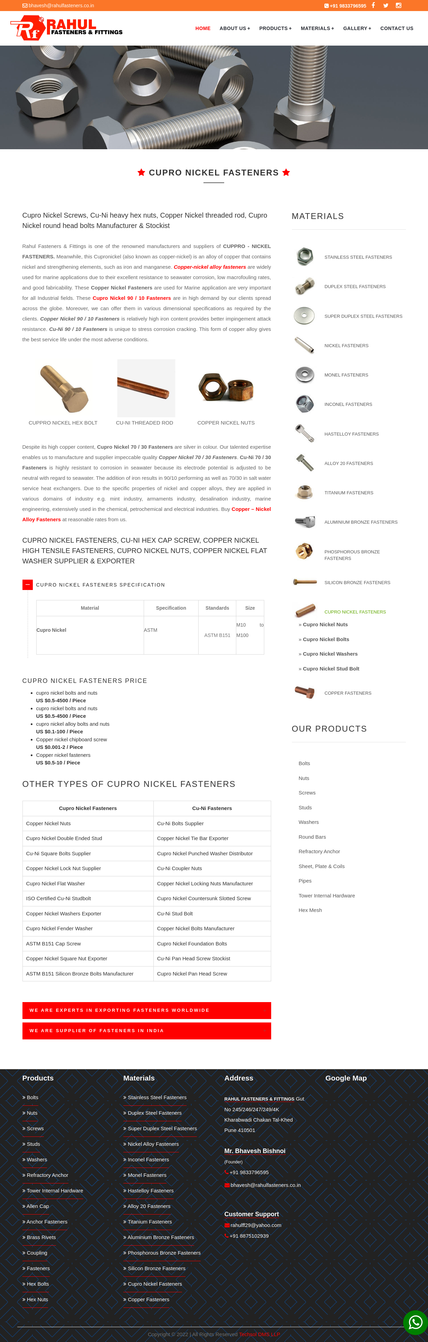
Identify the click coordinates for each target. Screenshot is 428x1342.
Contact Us (396, 28)
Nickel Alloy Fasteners (151, 1144)
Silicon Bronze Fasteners (358, 582)
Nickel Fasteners (347, 345)
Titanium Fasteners (349, 492)
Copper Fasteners (348, 693)
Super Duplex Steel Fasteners (364, 316)
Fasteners (36, 1268)
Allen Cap (35, 1206)
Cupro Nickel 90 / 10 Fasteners (132, 298)
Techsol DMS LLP (259, 1334)
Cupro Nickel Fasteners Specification (100, 585)
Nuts (304, 778)
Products (275, 28)
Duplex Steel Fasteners (355, 286)
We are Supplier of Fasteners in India (97, 1030)
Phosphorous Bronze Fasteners (352, 555)
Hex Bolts (35, 1284)
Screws (307, 793)
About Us (235, 28)
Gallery (357, 28)
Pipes (305, 881)
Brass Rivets (39, 1237)
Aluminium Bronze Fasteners (361, 522)
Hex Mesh (310, 910)
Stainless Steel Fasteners (358, 257)
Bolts (304, 763)
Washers (309, 822)
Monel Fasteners (347, 375)
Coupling (34, 1253)
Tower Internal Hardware (327, 895)
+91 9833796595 (348, 6)
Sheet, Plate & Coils (322, 866)
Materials (317, 28)
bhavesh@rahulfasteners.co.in (61, 5)
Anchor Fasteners (45, 1222)
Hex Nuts (35, 1299)
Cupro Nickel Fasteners (355, 612)
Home (203, 28)
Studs (305, 807)
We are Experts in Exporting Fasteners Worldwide (120, 1010)
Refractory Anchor (319, 851)
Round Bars (312, 837)
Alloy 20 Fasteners (349, 463)
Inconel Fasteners (348, 404)
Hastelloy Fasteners (352, 434)
